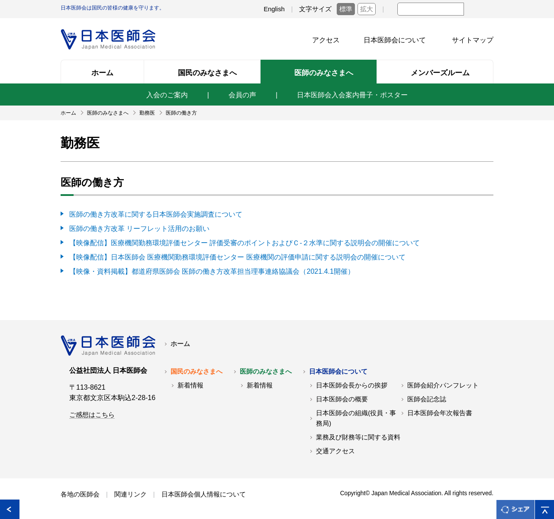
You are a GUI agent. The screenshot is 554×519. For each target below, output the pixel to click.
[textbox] (430, 9)
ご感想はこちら (92, 412)
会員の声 (242, 95)
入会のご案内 (167, 95)
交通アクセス (335, 448)
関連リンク (130, 492)
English (274, 9)
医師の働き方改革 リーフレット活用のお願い (139, 227)
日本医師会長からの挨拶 (351, 383)
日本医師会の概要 (342, 397)
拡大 (366, 9)
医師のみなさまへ (266, 369)
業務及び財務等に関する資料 (358, 435)
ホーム (180, 341)
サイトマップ (472, 40)
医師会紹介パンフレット (443, 383)
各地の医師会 (80, 492)
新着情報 (190, 383)
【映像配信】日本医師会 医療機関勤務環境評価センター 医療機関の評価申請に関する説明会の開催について (237, 255)
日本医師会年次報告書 (439, 410)
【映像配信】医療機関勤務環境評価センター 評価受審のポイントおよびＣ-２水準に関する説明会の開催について (244, 241)
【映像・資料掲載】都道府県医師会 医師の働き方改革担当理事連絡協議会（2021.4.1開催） (211, 269)
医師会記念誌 (426, 397)
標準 (345, 9)
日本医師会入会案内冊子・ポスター (352, 95)
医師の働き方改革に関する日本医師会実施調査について (155, 214)
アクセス (326, 40)
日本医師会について (395, 40)
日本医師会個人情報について (203, 492)
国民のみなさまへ (196, 369)
